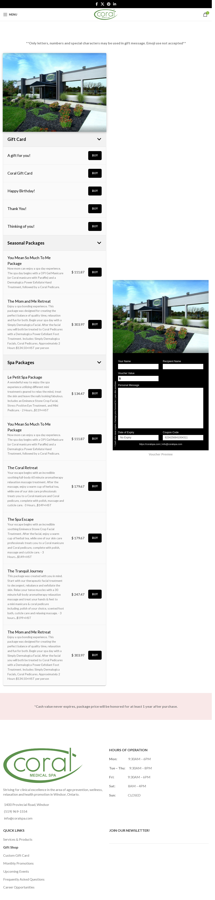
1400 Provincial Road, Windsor (26, 804)
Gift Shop (10, 847)
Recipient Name (172, 361)
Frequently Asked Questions (24, 879)
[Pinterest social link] (108, 4)
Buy (95, 155)
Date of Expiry (126, 432)
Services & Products (17, 839)
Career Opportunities (19, 887)
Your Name (124, 361)
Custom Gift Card (16, 855)
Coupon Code (171, 432)
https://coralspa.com (149, 444)
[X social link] (102, 4)
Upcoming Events (16, 871)
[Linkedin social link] (115, 4)
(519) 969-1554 (15, 811)
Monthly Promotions (18, 863)
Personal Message (128, 385)
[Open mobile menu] (10, 14)
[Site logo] (106, 14)
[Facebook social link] (96, 4)
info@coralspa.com (172, 444)
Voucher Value (126, 373)
